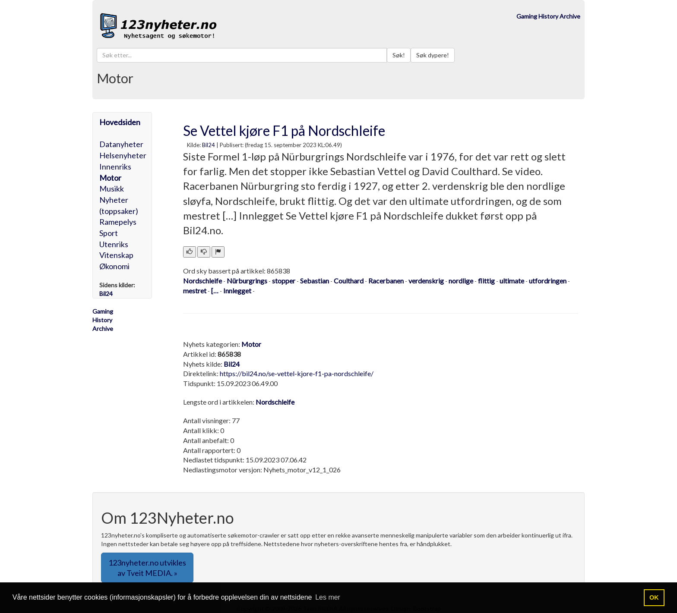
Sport (108, 233)
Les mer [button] (327, 597)
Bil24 (208, 144)
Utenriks (113, 244)
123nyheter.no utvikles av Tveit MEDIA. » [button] (147, 568)
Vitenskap (116, 255)
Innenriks (115, 166)
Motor (110, 177)
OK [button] (654, 597)
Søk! (398, 55)
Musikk (111, 188)
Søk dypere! (432, 55)
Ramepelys (117, 221)
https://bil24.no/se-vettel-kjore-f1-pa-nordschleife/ (296, 373)
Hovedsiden (119, 122)
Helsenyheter (122, 155)
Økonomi (114, 266)
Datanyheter (121, 144)
